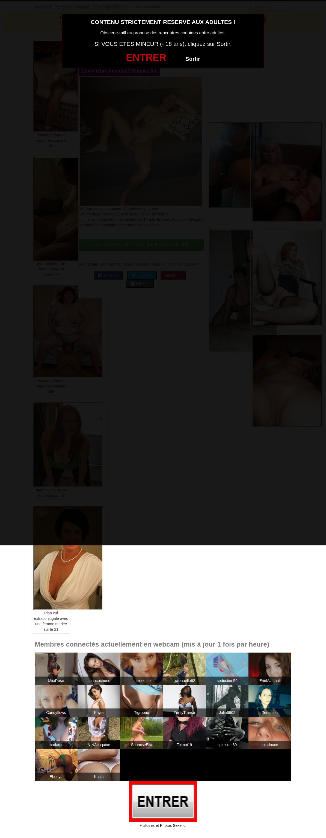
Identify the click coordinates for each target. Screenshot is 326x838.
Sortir (192, 59)
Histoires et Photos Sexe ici (163, 825)
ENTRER (146, 57)
